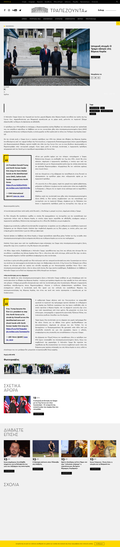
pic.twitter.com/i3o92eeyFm (17, 332)
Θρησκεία (40, 2)
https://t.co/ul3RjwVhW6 (16, 185)
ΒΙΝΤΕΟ (80, 19)
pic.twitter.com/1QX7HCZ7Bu (18, 188)
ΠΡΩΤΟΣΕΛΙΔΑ (91, 19)
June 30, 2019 (18, 196)
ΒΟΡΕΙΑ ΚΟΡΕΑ (94, 108)
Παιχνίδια (75, 2)
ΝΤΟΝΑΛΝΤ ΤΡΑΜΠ (107, 110)
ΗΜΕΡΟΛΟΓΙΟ (70, 19)
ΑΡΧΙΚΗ (24, 19)
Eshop (101, 10)
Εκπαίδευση (48, 2)
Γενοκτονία (95, 2)
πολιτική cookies (88, 543)
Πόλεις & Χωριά (58, 2)
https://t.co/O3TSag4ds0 (16, 329)
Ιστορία (24, 2)
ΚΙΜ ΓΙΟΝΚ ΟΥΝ (95, 110)
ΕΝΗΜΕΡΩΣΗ (47, 19)
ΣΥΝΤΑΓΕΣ (58, 19)
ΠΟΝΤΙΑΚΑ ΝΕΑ (35, 19)
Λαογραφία (32, 2)
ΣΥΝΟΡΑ (93, 113)
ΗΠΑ (102, 108)
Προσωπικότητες (85, 2)
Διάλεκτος (68, 2)
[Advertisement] (45, 108)
